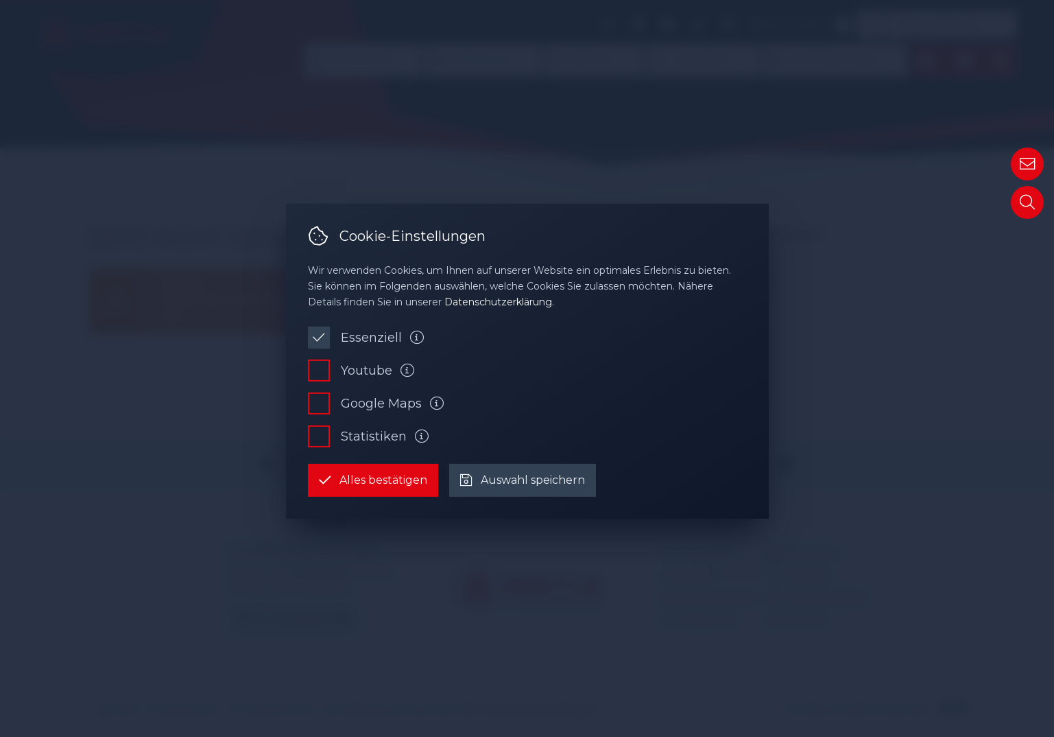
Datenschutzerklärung (498, 302)
